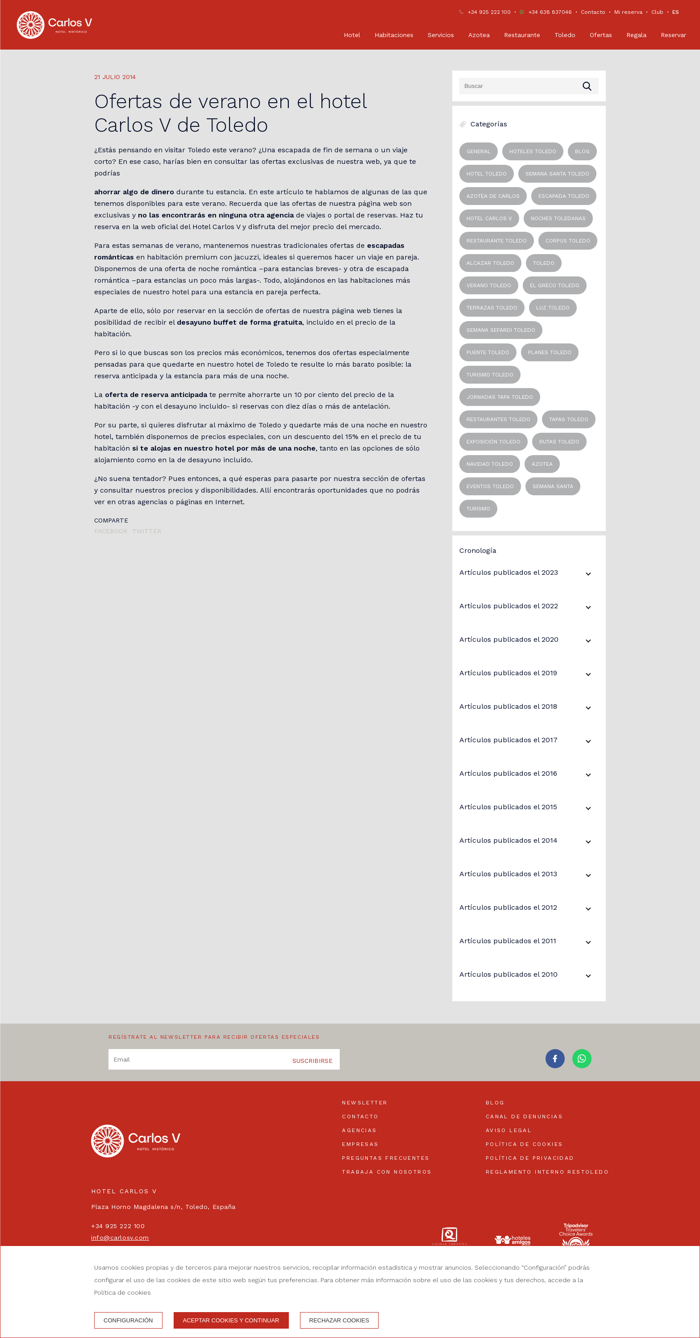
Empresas (360, 1144)
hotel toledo (487, 174)
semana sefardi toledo (501, 330)
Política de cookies (524, 1144)
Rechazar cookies (339, 1320)
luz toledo (553, 308)
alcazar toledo (490, 263)
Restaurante (522, 34)
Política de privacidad (530, 1158)
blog (582, 151)
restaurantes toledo (498, 419)
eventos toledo (490, 486)
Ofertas (601, 34)
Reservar (673, 34)
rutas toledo (559, 442)
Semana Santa (553, 486)
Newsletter (365, 1103)
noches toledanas (558, 218)
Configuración (128, 1320)
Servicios (441, 34)
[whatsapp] (582, 1065)
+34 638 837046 (550, 12)
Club (657, 12)
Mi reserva (628, 12)
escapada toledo (563, 196)
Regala (636, 34)
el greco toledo (554, 285)
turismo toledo (490, 375)
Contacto (593, 12)
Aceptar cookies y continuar (231, 1320)
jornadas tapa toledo (500, 397)
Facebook (111, 531)
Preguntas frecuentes (385, 1158)
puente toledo (488, 352)
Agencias (359, 1130)
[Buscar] (529, 86)
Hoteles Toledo (532, 151)
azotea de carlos (493, 196)
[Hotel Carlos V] (54, 25)
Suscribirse (312, 1060)
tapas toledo (568, 419)
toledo (543, 263)
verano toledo (489, 285)
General (479, 151)
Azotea (479, 34)
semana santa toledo (557, 174)
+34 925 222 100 (489, 12)
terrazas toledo (492, 308)
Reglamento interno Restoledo (547, 1172)
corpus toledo (568, 241)
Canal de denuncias (524, 1116)
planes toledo (549, 352)
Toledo (564, 34)
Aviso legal (509, 1130)
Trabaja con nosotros (387, 1172)
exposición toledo (494, 442)
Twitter (146, 531)
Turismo (478, 509)
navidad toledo (490, 464)
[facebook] (555, 1065)
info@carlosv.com (120, 1237)
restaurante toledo (497, 241)
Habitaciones (394, 34)
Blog (495, 1103)
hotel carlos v (489, 218)
